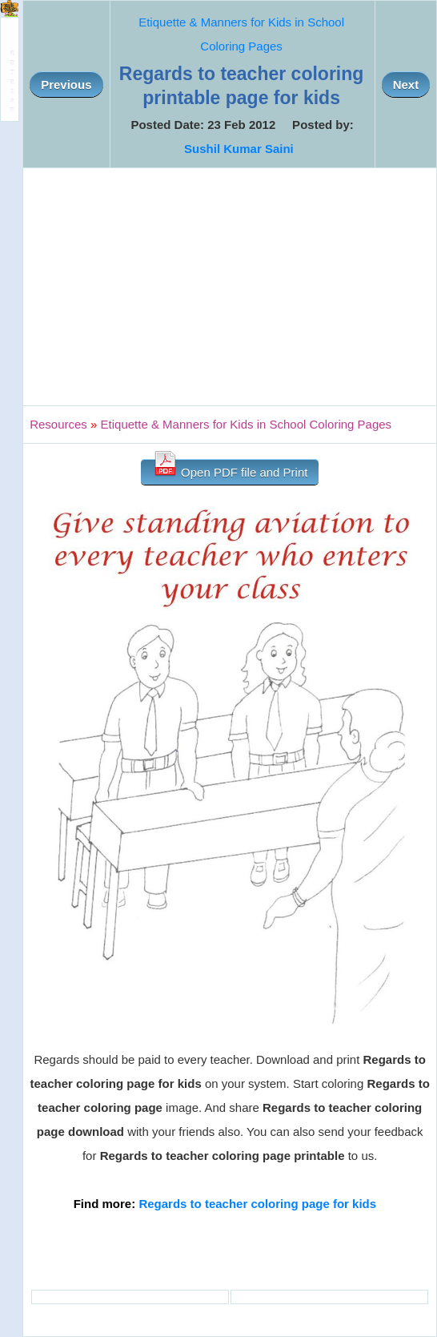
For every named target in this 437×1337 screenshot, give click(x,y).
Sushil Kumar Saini (239, 148)
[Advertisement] (230, 287)
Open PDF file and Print (230, 469)
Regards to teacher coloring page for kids (257, 1203)
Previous (66, 84)
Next (406, 84)
